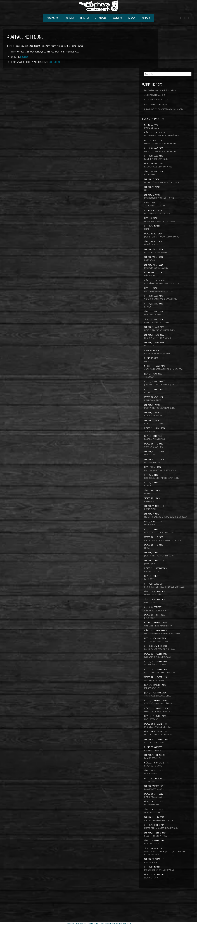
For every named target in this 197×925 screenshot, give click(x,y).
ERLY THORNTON (169, 465)
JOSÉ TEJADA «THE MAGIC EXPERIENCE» (172, 486)
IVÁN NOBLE (166, 261)
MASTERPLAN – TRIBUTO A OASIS (176, 545)
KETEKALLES (166, 150)
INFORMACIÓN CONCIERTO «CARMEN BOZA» (173, 74)
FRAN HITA (166, 340)
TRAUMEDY (166, 374)
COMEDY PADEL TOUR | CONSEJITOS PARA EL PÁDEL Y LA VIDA (176, 882)
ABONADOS (117, 17)
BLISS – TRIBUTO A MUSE (172, 863)
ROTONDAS (166, 245)
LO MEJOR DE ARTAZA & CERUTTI (176, 736)
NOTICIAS (70, 17)
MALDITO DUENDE (169, 400)
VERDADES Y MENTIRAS (171, 704)
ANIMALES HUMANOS (170, 774)
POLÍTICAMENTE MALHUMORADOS (169, 475)
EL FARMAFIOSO (168, 829)
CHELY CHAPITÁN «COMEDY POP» (176, 845)
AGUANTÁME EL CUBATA (172, 686)
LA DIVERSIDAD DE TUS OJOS (174, 192)
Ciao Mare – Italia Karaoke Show (175, 644)
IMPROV (164, 298)
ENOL (163, 211)
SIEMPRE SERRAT (168, 908)
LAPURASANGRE (168, 871)
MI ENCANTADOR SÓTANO (173, 237)
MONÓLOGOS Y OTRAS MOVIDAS (176, 900)
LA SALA (131, 17)
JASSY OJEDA (166, 579)
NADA (163, 563)
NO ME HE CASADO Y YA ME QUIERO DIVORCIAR (173, 527)
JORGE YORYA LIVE (169, 712)
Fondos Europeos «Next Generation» (171, 52)
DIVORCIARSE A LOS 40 (171, 813)
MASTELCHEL (167, 458)
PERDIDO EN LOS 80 (170, 419)
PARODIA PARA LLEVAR (171, 442)
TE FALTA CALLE (168, 806)
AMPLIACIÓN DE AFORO (171, 58)
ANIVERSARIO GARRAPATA (172, 68)
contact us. (54, 61)
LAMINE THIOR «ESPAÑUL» (173, 135)
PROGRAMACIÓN (53, 17)
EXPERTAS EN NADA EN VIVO (173, 347)
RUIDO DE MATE (168, 94)
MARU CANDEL (167, 503)
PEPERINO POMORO (170, 790)
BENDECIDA (166, 636)
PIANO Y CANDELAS (170, 821)
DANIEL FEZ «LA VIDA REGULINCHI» (170, 115)
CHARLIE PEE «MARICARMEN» (174, 628)
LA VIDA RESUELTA (169, 782)
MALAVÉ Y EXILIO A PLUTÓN (173, 313)
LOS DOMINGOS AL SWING (173, 253)
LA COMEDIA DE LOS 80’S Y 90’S (175, 142)
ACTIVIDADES (100, 17)
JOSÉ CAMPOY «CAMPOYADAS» (174, 678)
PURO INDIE (166, 621)
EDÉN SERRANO (168, 743)
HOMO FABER (167, 518)
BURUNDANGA (167, 893)
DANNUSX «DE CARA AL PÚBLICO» (176, 670)
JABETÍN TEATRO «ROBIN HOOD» (176, 571)
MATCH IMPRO (167, 537)
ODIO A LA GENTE (169, 837)
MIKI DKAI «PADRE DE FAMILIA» (175, 751)
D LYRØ (164, 355)
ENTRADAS (84, 17)
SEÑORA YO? (166, 434)
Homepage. (25, 56)
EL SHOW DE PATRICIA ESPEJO (174, 332)
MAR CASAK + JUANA (170, 305)
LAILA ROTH (166, 594)
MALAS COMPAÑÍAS (170, 613)
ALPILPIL (165, 392)
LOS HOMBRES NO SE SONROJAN (176, 177)
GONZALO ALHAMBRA (171, 767)
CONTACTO (146, 17)
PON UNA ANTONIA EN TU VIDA (175, 279)
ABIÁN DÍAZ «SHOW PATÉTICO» (175, 720)
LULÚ (163, 169)
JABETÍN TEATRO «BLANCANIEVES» (168, 323)
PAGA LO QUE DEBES (170, 427)
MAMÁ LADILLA (168, 229)
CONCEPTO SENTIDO (170, 450)
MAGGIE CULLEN (168, 586)
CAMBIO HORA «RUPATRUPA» (174, 63)
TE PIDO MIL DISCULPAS (172, 184)
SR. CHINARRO (167, 798)
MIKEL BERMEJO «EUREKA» (173, 663)
